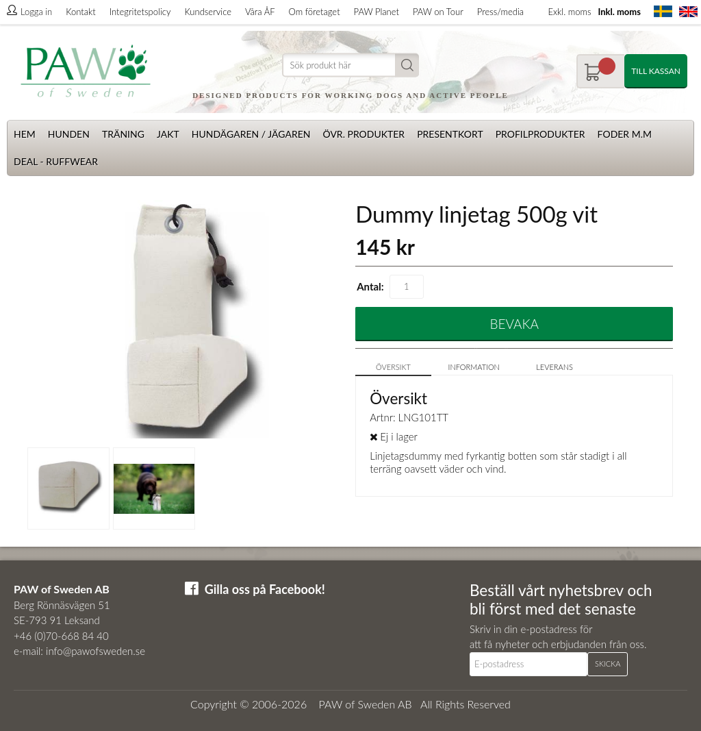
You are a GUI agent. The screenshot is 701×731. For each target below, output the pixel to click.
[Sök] (350, 65)
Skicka (607, 663)
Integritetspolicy (140, 11)
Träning (123, 134)
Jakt (168, 134)
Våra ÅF (260, 11)
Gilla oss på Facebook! (265, 589)
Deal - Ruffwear (56, 161)
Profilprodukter (540, 134)
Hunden (69, 134)
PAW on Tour (438, 11)
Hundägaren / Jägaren (251, 134)
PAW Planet (376, 11)
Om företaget (314, 11)
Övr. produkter (363, 134)
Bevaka (514, 324)
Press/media (500, 11)
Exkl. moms (569, 11)
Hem (25, 134)
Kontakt (80, 11)
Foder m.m (625, 134)
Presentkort (450, 134)
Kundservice (207, 11)
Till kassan (655, 71)
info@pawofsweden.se (95, 651)
